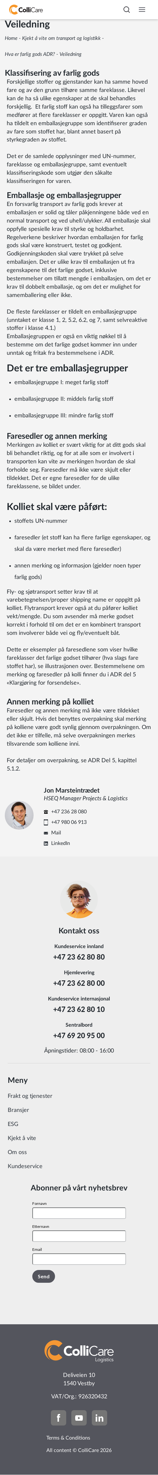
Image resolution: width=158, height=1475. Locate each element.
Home (11, 38)
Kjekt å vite (22, 1138)
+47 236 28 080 (69, 811)
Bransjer (18, 1110)
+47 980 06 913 (69, 822)
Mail (56, 832)
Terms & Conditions (68, 1438)
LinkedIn (60, 843)
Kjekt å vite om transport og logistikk (61, 38)
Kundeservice (25, 1166)
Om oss (17, 1152)
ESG (13, 1124)
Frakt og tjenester (30, 1096)
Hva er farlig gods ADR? (30, 54)
